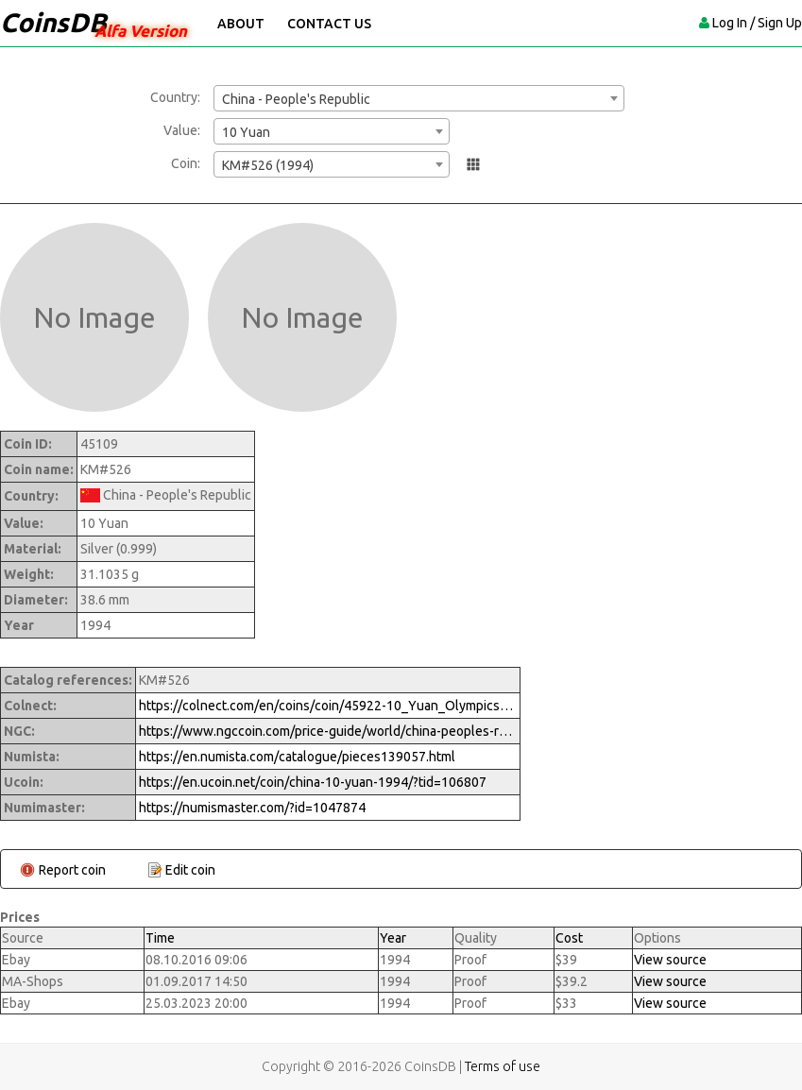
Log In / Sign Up (757, 22)
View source (670, 959)
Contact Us (329, 23)
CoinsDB (53, 22)
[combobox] (418, 98)
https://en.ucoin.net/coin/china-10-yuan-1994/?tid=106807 (312, 782)
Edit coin (190, 869)
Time (160, 937)
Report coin (72, 869)
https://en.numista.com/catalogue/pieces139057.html (297, 756)
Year (393, 937)
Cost (569, 937)
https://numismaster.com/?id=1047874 (252, 807)
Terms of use (502, 1066)
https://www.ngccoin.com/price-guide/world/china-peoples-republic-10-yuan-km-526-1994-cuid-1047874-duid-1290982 (328, 731)
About (240, 23)
